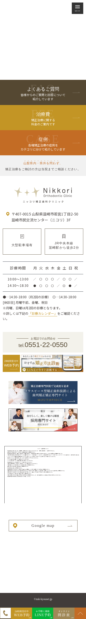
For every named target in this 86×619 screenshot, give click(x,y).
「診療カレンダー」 (42, 313)
